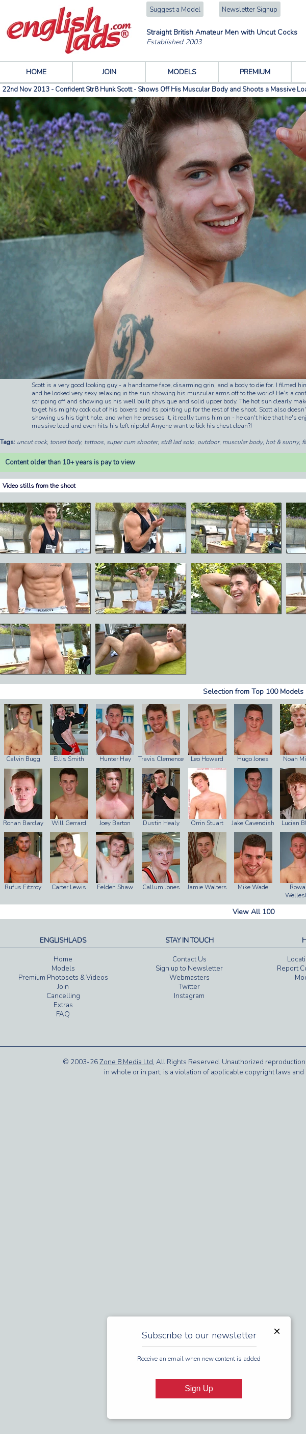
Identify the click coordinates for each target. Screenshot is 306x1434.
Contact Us (189, 959)
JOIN (109, 72)
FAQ (63, 1014)
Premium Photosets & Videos (63, 977)
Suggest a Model (174, 9)
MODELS (182, 72)
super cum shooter (132, 442)
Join (63, 986)
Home (63, 959)
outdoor (208, 442)
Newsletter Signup (249, 9)
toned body (65, 442)
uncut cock (32, 442)
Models (63, 968)
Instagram (189, 996)
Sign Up (199, 1388)
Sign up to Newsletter (189, 968)
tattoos (94, 442)
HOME (36, 72)
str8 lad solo (177, 442)
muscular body (242, 442)
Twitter (189, 986)
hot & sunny (282, 442)
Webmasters (189, 977)
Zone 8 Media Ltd (126, 1062)
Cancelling (63, 996)
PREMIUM (255, 72)
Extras (63, 1005)
